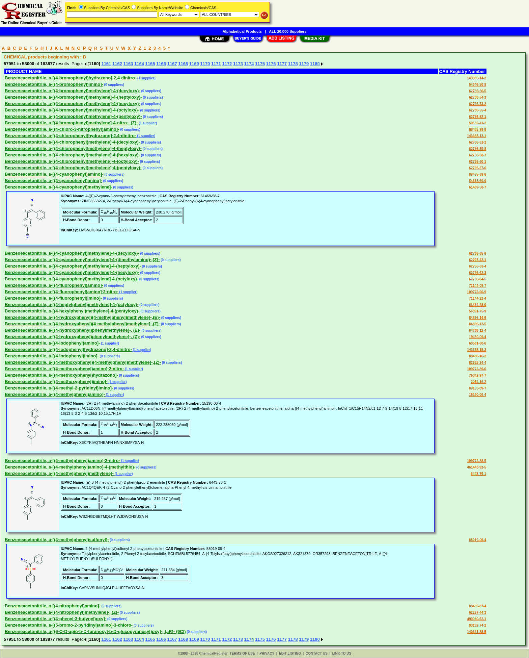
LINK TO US (341, 653)
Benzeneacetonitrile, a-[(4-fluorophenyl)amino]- (54, 285)
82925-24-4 (477, 362)
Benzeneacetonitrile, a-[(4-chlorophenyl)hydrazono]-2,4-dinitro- (70, 135)
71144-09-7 (477, 285)
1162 (117, 63)
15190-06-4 (477, 395)
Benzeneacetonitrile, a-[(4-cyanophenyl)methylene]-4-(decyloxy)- (72, 253)
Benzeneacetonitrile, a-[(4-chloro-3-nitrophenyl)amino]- (62, 129)
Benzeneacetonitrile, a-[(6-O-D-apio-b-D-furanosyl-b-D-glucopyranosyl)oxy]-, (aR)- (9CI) (95, 631)
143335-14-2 (476, 78)
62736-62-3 (477, 273)
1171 (216, 63)
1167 (172, 63)
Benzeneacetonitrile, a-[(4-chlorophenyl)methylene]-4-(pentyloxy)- (73, 167)
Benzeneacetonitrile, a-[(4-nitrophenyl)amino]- (53, 605)
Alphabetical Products (242, 31)
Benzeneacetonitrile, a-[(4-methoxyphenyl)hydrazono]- (61, 375)
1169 (194, 63)
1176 (271, 63)
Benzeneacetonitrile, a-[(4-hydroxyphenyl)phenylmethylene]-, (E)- (72, 330)
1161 (106, 63)
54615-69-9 (477, 181)
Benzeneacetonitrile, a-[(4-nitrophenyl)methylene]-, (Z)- (62, 612)
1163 (128, 63)
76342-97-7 (477, 375)
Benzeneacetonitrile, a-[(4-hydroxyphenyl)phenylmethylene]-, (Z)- (72, 336)
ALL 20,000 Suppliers (287, 31)
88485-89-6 (477, 174)
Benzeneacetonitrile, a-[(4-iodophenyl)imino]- (52, 355)
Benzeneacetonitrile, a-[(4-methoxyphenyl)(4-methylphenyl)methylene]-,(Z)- (83, 362)
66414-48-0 (477, 305)
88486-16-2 (477, 356)
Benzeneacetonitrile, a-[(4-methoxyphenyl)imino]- (56, 381)
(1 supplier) (146, 78)
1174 (249, 63)
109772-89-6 (476, 369)
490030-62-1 (476, 619)
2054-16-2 (478, 382)
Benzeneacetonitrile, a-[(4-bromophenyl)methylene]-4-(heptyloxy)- (73, 97)
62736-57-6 (477, 168)
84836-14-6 (477, 318)
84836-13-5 (477, 324)
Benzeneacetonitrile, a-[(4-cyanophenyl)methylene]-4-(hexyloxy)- (72, 272)
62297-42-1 (477, 260)
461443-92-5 (476, 467)
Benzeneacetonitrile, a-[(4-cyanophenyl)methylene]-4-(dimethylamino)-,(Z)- (82, 259)
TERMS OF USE (242, 653)
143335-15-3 (476, 350)
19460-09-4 (477, 337)
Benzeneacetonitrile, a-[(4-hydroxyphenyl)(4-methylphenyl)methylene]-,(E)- (82, 317)
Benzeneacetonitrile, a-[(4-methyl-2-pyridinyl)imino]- (59, 387)
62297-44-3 (477, 612)
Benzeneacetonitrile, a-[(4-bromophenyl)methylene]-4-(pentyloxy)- (73, 116)
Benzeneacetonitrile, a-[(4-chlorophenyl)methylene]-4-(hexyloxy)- (72, 154)
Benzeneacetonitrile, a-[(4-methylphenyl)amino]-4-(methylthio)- (70, 467)
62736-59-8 (477, 149)
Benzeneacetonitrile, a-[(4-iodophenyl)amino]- (52, 343)
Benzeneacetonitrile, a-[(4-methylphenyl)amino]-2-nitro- (62, 460)
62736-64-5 (477, 279)
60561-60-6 (477, 343)
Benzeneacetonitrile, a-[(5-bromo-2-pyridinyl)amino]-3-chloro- (69, 625)
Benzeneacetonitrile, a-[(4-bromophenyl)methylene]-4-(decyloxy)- (72, 90)
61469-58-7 (477, 187)
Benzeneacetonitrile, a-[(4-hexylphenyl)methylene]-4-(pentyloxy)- (72, 310)
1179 (304, 63)
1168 (183, 63)
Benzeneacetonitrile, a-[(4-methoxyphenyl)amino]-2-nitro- (64, 368)
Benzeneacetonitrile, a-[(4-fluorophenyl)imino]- (53, 298)
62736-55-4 (477, 110)
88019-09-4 (477, 540)
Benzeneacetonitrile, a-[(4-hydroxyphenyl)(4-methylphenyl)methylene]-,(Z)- (82, 323)
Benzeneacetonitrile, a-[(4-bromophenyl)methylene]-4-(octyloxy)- (72, 109)
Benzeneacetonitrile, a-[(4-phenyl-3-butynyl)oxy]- (55, 618)
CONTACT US (317, 653)
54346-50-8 (477, 84)
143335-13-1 (476, 136)
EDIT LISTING (290, 653)
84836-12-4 (477, 330)
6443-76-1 (478, 474)
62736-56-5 (477, 91)
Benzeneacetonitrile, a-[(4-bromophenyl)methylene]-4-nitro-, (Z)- (71, 122)
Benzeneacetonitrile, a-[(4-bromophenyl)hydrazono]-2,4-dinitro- (70, 77)
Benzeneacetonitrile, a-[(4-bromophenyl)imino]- (54, 84)
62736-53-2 (477, 104)
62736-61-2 (477, 142)
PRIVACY (266, 653)
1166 (161, 63)
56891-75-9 (477, 311)
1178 (293, 63)
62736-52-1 (477, 117)
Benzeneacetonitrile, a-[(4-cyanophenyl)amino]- (54, 174)
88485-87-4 (477, 606)
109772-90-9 (476, 292)
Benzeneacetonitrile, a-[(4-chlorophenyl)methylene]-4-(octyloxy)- (72, 161)
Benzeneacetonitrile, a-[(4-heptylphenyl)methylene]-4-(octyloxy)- (72, 304)
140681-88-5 (476, 632)
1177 (282, 63)
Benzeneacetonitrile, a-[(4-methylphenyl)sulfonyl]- (57, 539)
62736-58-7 (477, 155)
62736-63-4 (477, 266)
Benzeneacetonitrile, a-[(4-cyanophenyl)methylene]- (58, 186)
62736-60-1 (477, 161)
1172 (227, 63)
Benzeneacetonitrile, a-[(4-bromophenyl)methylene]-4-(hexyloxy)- (72, 103)
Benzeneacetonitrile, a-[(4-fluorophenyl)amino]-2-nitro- (61, 291)
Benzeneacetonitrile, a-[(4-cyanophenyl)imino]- (53, 180)
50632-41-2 (477, 123)
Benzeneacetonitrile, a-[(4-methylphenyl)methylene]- (59, 473)
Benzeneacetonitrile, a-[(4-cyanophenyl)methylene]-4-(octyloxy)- (71, 278)
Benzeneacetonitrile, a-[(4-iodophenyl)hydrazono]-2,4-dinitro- (68, 349)
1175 (260, 63)
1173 (238, 63)
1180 (315, 63)
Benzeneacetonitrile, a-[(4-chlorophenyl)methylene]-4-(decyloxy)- (72, 142)
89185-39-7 (477, 388)
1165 (150, 63)
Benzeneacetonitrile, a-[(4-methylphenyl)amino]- (55, 394)
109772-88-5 (476, 461)
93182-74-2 (477, 625)
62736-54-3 (477, 97)
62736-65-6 (477, 253)
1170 (205, 63)
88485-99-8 (477, 129)
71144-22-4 (477, 298)
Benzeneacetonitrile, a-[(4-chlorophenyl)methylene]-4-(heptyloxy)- (73, 148)
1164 (139, 63)
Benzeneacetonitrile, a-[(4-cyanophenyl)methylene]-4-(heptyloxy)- (73, 266)
